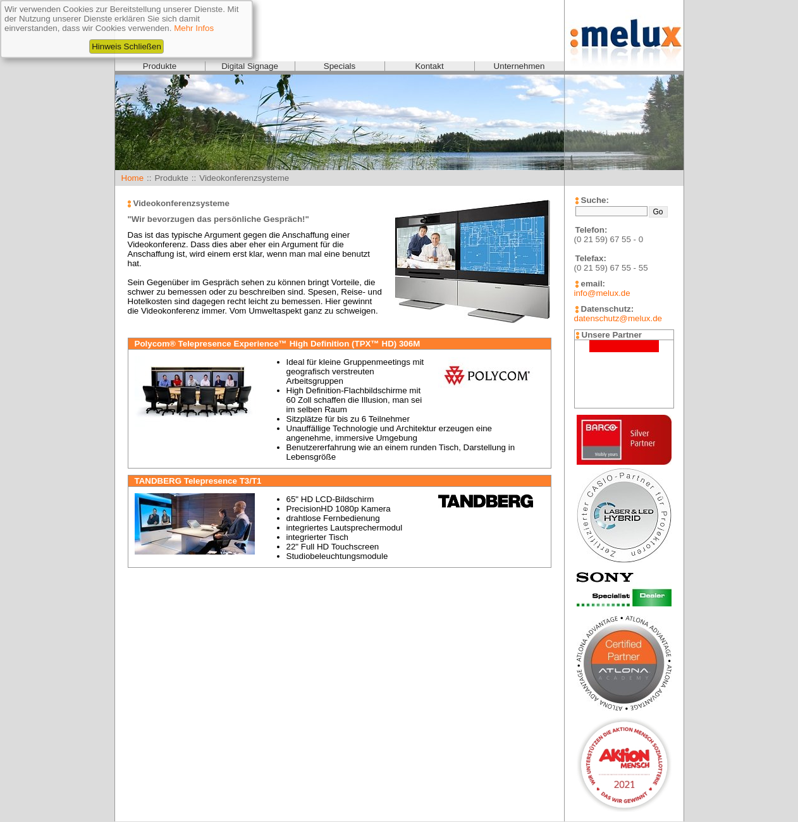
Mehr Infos (194, 28)
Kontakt (429, 66)
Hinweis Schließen (126, 46)
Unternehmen (519, 66)
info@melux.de (602, 293)
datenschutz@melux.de (618, 318)
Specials (339, 66)
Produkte (159, 66)
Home (132, 178)
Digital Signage (249, 66)
